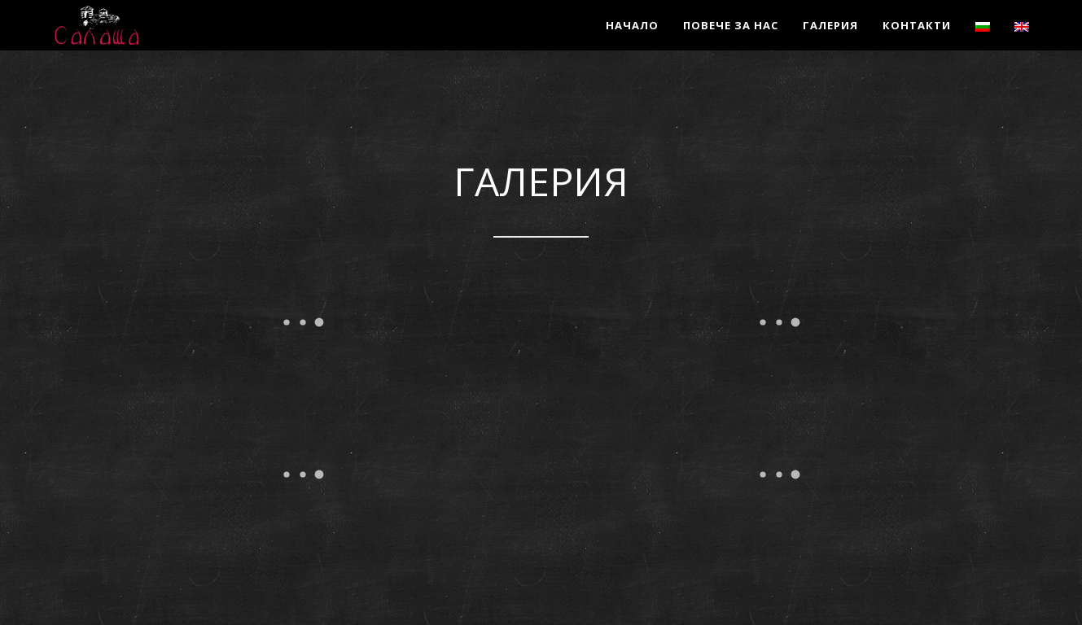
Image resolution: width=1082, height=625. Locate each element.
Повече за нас (730, 25)
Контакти (917, 25)
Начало (632, 25)
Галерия (830, 25)
